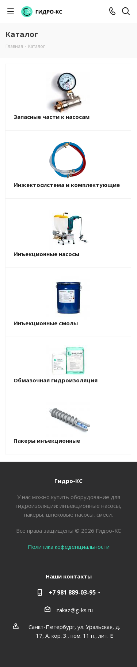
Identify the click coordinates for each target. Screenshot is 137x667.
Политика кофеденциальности (69, 546)
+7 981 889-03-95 (72, 592)
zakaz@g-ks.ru (74, 610)
